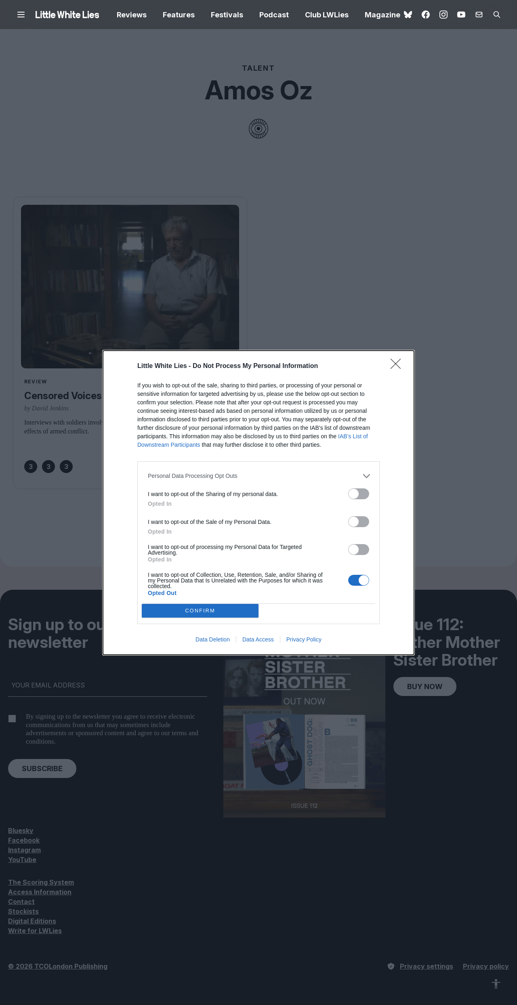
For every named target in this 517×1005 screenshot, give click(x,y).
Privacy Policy (304, 639)
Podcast (274, 15)
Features (179, 15)
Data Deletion (212, 639)
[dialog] (258, 503)
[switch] (358, 493)
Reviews (132, 15)
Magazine (382, 15)
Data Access (258, 639)
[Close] (398, 366)
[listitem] (258, 476)
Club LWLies (327, 15)
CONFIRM (200, 611)
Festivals (227, 15)
